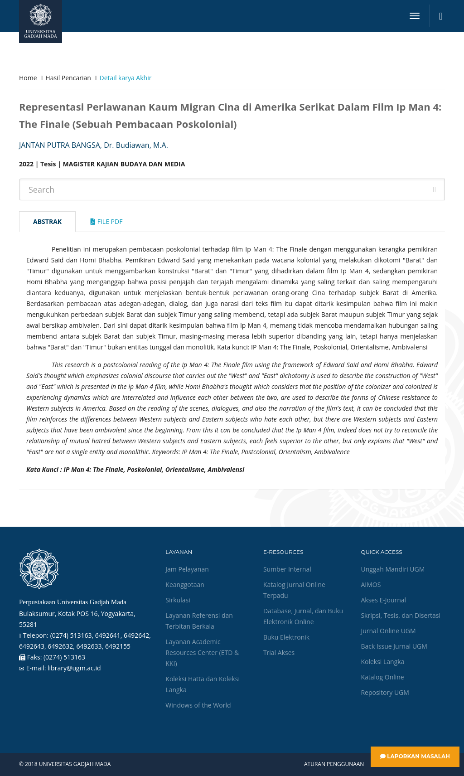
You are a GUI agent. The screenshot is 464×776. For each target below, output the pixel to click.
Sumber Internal (287, 569)
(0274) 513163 (64, 657)
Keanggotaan (184, 584)
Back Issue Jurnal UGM (394, 646)
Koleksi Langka (382, 661)
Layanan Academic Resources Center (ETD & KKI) (202, 652)
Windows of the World (198, 705)
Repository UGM (385, 692)
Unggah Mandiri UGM (393, 569)
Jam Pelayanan (186, 569)
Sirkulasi (177, 600)
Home (28, 77)
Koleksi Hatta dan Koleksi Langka (202, 684)
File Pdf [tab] (106, 221)
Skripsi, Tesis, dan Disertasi (400, 615)
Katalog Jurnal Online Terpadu (294, 590)
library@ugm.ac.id (74, 668)
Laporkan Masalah (415, 756)
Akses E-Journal (383, 600)
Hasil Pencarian (68, 77)
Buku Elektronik (286, 637)
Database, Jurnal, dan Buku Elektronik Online (303, 616)
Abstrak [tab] (47, 221)
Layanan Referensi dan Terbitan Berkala (198, 620)
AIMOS (371, 584)
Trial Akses (279, 652)
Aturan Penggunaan (334, 764)
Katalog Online (382, 677)
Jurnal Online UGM (388, 630)
